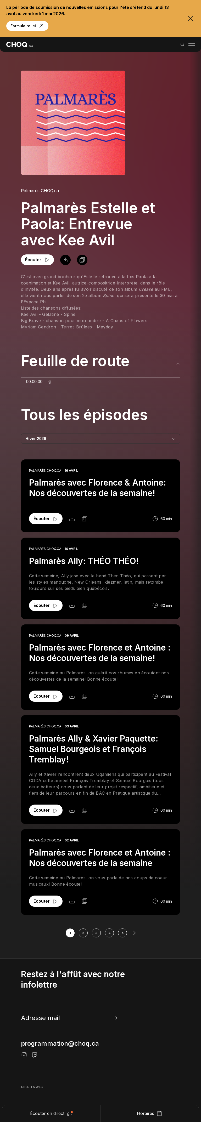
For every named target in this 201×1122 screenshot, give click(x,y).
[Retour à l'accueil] (19, 44)
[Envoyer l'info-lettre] (115, 1018)
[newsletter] (69, 1018)
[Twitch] (34, 1055)
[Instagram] (24, 1055)
